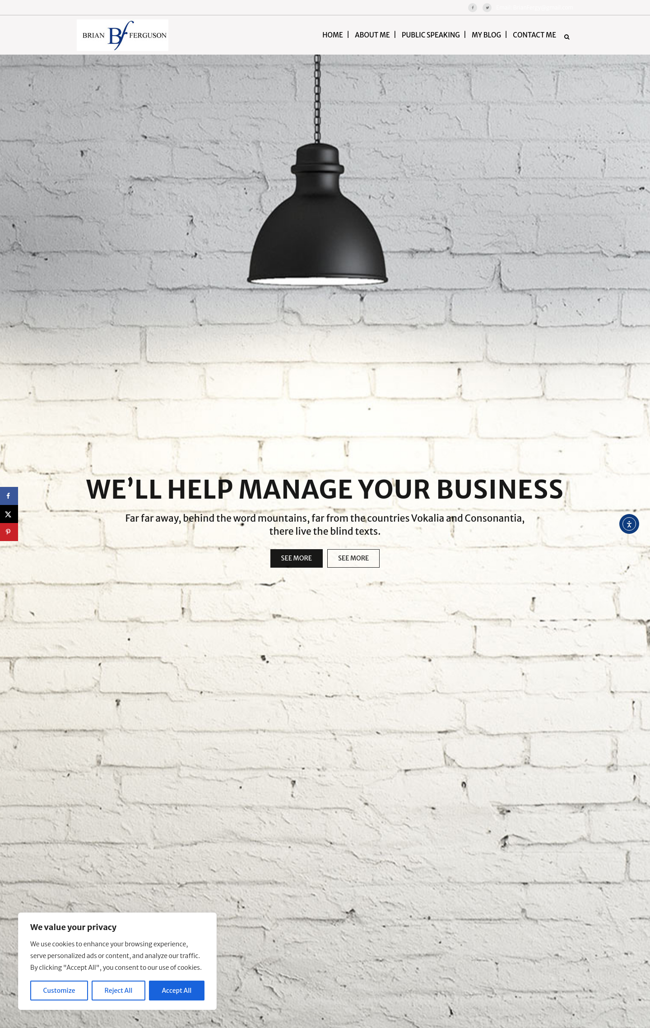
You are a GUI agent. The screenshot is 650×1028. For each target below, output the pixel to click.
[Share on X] (9, 514)
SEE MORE (296, 566)
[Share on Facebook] (9, 496)
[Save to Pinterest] (9, 532)
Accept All (177, 990)
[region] (117, 961)
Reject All (119, 990)
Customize (59, 990)
